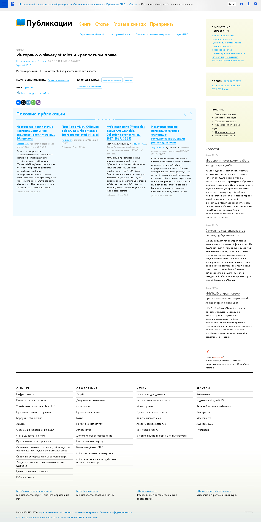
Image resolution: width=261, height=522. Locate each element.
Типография (203, 412)
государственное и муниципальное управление (226, 40)
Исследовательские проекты (153, 400)
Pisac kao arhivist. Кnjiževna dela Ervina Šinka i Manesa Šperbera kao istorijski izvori (80, 130)
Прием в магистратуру (89, 423)
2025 (238, 81)
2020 (238, 85)
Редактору (248, 511)
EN (234, 4)
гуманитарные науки (222, 46)
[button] (95, 119)
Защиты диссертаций (149, 418)
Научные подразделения (151, 394)
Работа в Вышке (25, 477)
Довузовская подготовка (90, 400)
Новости (212, 149)
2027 (226, 81)
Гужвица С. (67, 139)
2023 (220, 85)
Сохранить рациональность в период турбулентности (225, 232)
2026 (232, 81)
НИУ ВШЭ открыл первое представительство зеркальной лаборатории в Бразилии (227, 298)
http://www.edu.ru (147, 491)
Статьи (102, 24)
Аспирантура (83, 429)
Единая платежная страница (32, 471)
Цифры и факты (25, 394)
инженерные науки (222, 49)
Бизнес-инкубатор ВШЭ (90, 447)
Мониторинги (145, 406)
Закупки (20, 423)
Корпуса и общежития (29, 418)
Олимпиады (83, 406)
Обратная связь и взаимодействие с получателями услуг (97, 460)
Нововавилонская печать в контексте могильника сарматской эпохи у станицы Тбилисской (36, 132)
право (215, 60)
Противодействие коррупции (33, 441)
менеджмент (231, 56)
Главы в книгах (129, 24)
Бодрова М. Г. (23, 143)
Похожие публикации (40, 114)
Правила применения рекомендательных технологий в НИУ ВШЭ (50, 517)
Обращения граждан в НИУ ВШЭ (35, 429)
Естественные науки (225, 117)
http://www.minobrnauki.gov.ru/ (34, 491)
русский (29, 87)
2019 (214, 89)
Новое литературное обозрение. (32, 61)
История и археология (58, 80)
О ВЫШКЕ (23, 388)
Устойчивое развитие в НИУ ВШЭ (35, 406)
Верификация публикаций (92, 34)
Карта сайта (92, 517)
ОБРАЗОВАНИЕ (86, 388)
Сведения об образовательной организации (41, 456)
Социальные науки (225, 132)
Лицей (80, 394)
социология (225, 60)
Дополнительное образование (94, 435)
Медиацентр (204, 418)
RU (230, 4)
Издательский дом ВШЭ (210, 400)
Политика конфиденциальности (116, 512)
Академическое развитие (151, 423)
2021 (232, 85)
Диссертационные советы (152, 412)
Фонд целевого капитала (30, 435)
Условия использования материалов (79, 512)
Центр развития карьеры (90, 441)
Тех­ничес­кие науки (225, 135)
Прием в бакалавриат (88, 412)
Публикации (49, 22)
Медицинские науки (225, 121)
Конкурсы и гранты (148, 429)
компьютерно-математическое (228, 53)
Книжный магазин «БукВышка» (214, 406)
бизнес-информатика (223, 35)
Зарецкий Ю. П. (24, 65)
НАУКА (141, 388)
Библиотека (203, 394)
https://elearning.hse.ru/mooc (214, 491)
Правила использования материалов (153, 34)
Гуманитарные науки (225, 114)
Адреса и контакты (48, 512)
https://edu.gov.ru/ (87, 491)
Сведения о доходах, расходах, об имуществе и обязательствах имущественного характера (44, 449)
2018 (220, 89)
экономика (238, 60)
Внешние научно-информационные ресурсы (162, 435)
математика (218, 56)
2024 (214, 85)
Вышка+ (80, 418)
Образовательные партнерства (94, 453)
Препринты (162, 24)
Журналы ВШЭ (205, 423)
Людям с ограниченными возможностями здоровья (40, 464)
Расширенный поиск (120, 34)
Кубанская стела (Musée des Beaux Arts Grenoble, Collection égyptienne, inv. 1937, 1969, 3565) (126, 132)
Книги (85, 24)
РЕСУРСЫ (203, 388)
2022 (226, 85)
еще (226, 89)
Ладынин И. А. (139, 143)
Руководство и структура (31, 400)
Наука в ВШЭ (182, 34)
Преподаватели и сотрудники (33, 412)
